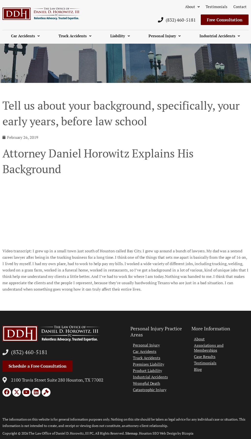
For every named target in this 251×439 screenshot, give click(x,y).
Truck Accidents (75, 35)
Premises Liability (148, 364)
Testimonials (216, 6)
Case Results (204, 356)
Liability (120, 35)
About (192, 6)
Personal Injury (165, 35)
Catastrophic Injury (149, 389)
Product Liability (147, 370)
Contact (240, 6)
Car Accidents (25, 35)
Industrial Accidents (220, 35)
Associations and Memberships (208, 348)
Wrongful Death (146, 383)
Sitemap (131, 433)
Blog (198, 369)
